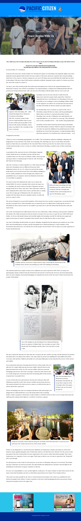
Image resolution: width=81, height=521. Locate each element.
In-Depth (49, 31)
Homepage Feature (40, 31)
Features (32, 31)
